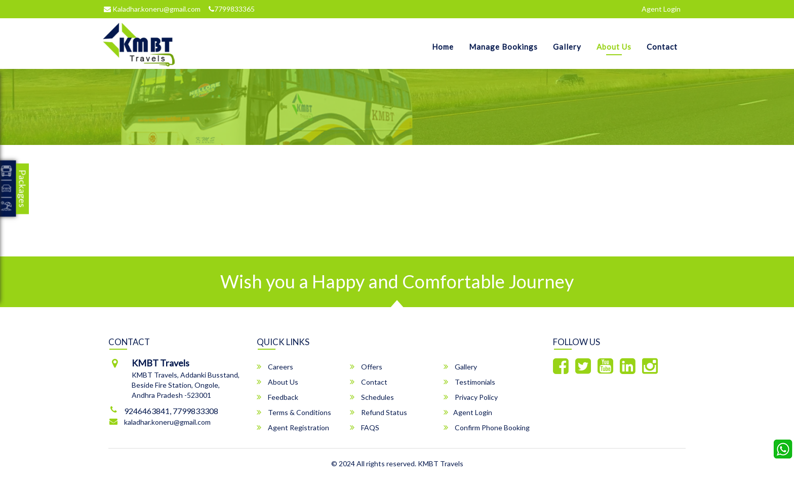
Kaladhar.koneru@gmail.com (152, 9)
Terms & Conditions (294, 412)
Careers (275, 366)
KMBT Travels (440, 463)
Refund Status (378, 412)
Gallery (567, 46)
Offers (366, 366)
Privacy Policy (471, 397)
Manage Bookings (503, 46)
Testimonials (469, 382)
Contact (662, 46)
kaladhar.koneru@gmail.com (167, 422)
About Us (614, 46)
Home (443, 46)
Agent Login (661, 9)
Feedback (277, 397)
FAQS (364, 427)
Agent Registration (293, 427)
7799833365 (232, 9)
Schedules (372, 397)
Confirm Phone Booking (487, 427)
